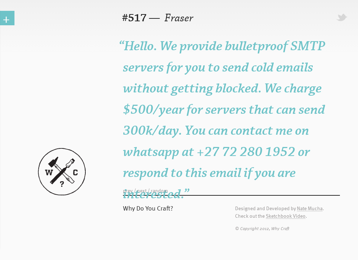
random (159, 190)
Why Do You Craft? (148, 208)
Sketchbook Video (286, 216)
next (141, 190)
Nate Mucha (310, 208)
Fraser (177, 18)
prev (128, 190)
